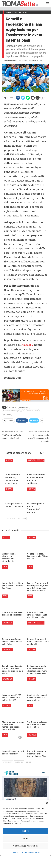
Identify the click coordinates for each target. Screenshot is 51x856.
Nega (25, 838)
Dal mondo (7, 623)
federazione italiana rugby (11, 411)
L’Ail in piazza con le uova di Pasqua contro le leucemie (38, 438)
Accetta (25, 831)
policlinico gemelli (32, 411)
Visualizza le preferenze (25, 846)
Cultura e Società (36, 460)
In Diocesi (32, 735)
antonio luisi (12, 407)
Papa (5, 567)
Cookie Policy (14, 852)
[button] (47, 803)
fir (23, 411)
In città (9, 460)
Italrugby (27, 344)
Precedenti (10, 518)
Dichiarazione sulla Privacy (30, 852)
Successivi (22, 518)
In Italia (31, 538)
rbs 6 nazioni (7, 414)
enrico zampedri (24, 407)
